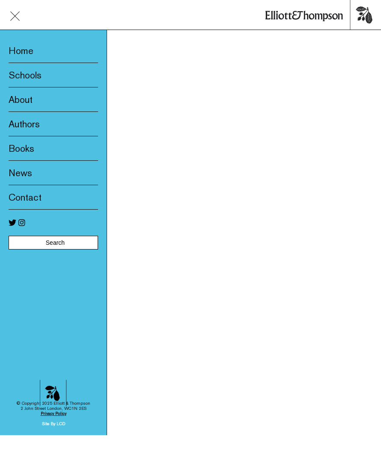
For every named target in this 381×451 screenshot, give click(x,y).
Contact (25, 197)
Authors (24, 123)
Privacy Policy (53, 402)
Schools (25, 75)
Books (21, 148)
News (20, 172)
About (21, 99)
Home (21, 50)
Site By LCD (53, 413)
